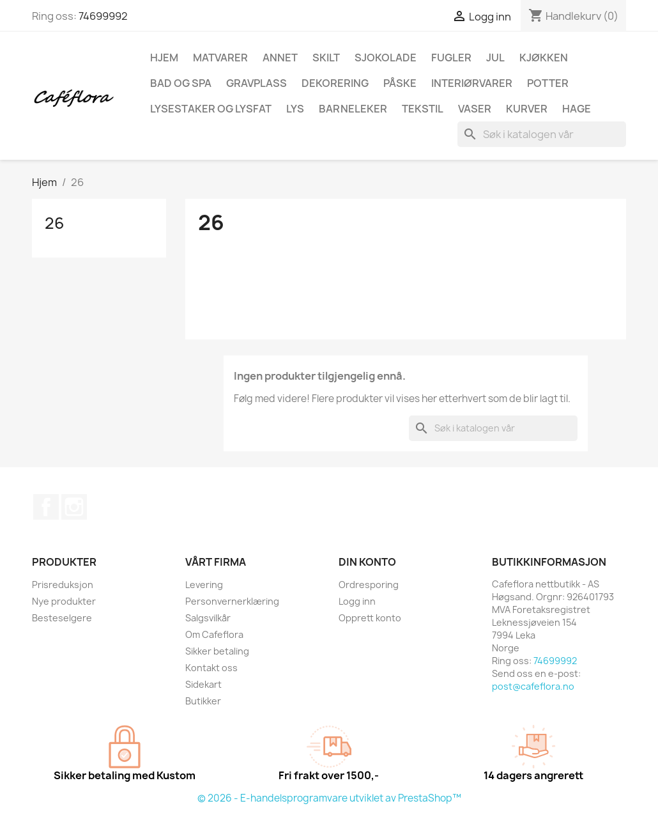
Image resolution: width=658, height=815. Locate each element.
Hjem (164, 57)
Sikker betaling (217, 651)
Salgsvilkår (208, 618)
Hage (576, 109)
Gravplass (256, 83)
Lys (295, 109)
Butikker (203, 701)
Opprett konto (370, 618)
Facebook (46, 507)
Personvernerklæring (232, 601)
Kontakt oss (211, 668)
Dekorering (335, 83)
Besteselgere (62, 618)
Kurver (526, 109)
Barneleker (353, 109)
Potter (548, 83)
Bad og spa (180, 83)
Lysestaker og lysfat (211, 109)
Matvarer (220, 57)
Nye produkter (64, 601)
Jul (495, 57)
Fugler (451, 57)
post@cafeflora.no (533, 686)
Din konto (367, 562)
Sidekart (203, 684)
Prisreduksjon (62, 584)
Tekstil (422, 109)
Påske (400, 83)
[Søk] (541, 134)
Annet (280, 57)
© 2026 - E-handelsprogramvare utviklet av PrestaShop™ (329, 798)
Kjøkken (543, 57)
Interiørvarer (471, 83)
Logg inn (357, 601)
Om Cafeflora (214, 634)
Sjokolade (386, 57)
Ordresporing (369, 584)
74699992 (103, 16)
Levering (204, 584)
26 (55, 223)
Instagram (74, 507)
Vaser (474, 109)
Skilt (326, 57)
